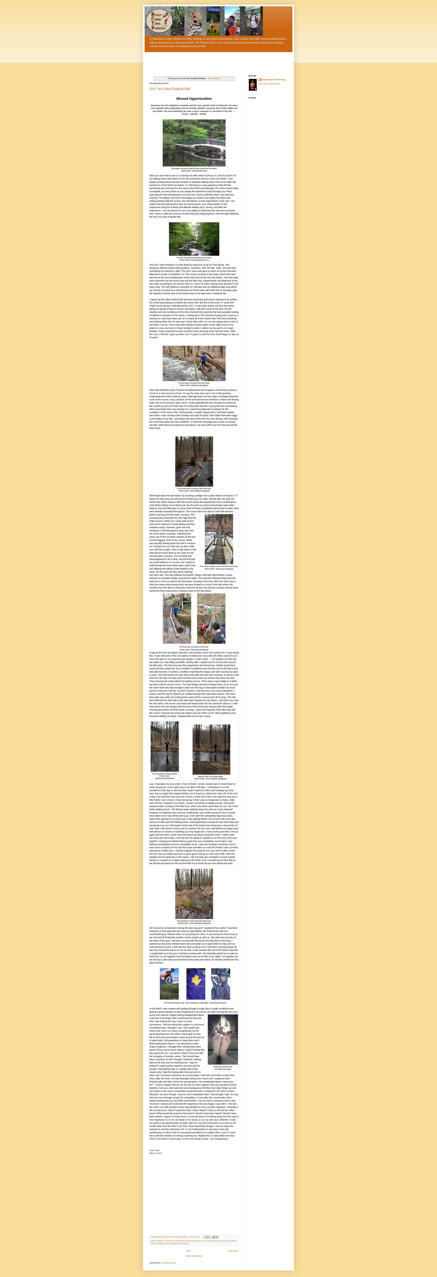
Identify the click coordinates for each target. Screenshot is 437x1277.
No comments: (194, 1237)
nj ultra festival (180, 1241)
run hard (204, 1241)
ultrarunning (184, 1243)
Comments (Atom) (168, 1263)
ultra (165, 1243)
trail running (158, 1243)
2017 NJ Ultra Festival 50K (170, 89)
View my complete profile (269, 84)
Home (188, 1251)
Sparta (227, 1241)
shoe (216, 1241)
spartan (233, 1241)
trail (152, 1243)
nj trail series (169, 1241)
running (211, 1241)
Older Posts (233, 1251)
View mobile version (194, 1256)
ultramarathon (173, 1243)
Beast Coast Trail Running (273, 80)
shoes (221, 1241)
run (198, 1241)
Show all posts (214, 78)
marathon (160, 1241)
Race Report (191, 1241)
